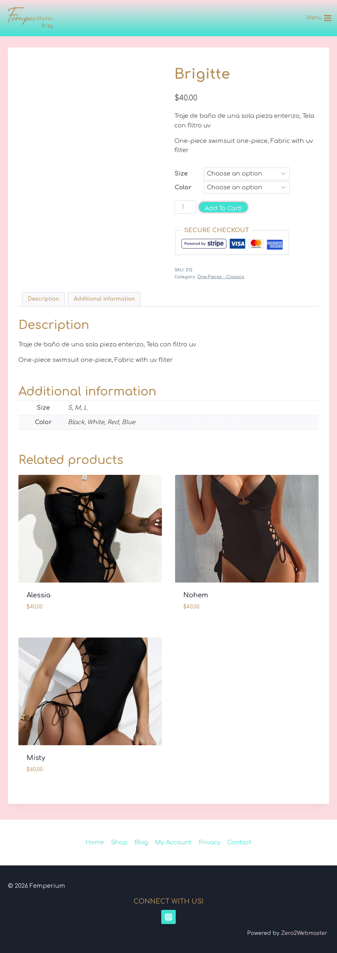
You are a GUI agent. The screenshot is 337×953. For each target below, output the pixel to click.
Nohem (195, 595)
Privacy (209, 842)
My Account (173, 842)
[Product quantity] (185, 207)
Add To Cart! (223, 208)
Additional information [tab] (104, 299)
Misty (36, 758)
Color (183, 187)
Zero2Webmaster (304, 933)
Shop (119, 842)
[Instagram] (168, 917)
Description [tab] (43, 299)
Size (181, 173)
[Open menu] (319, 18)
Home (95, 842)
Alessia (38, 595)
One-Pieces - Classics (220, 277)
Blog (141, 842)
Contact (239, 842)
